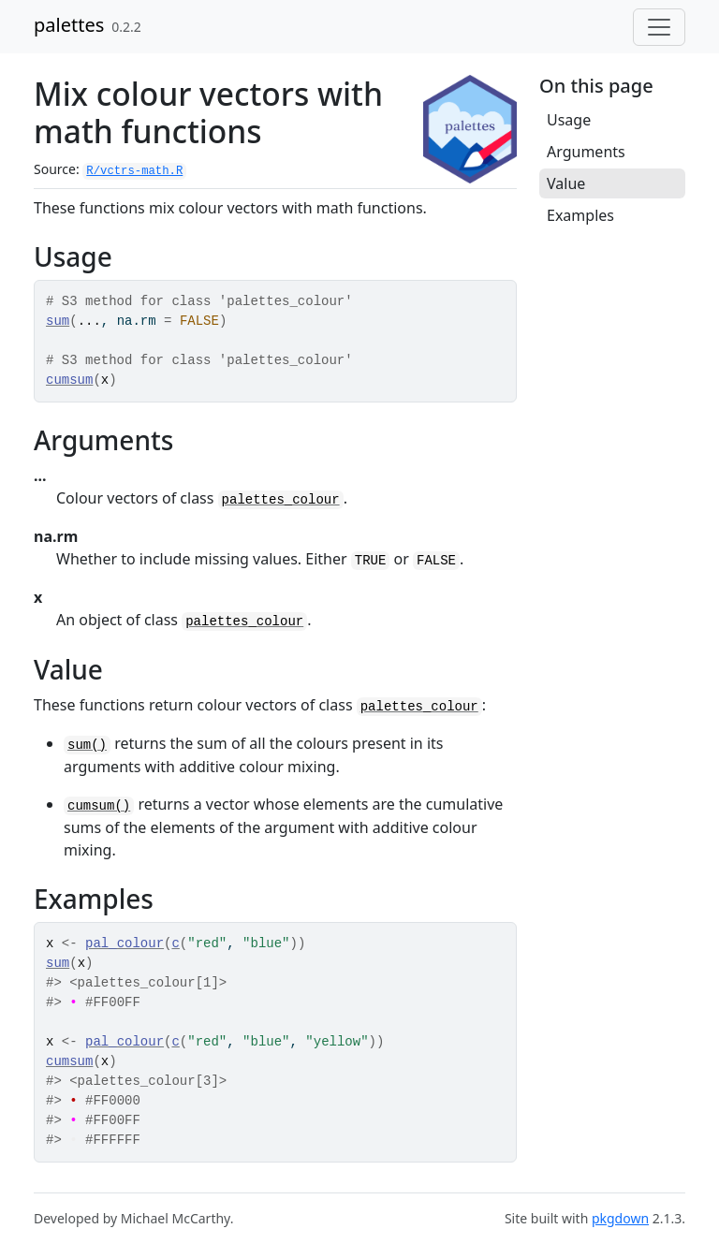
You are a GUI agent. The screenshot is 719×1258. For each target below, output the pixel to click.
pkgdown (620, 1218)
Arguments (586, 151)
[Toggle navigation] (659, 27)
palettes (69, 24)
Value (566, 183)
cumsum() (98, 805)
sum (57, 321)
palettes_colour (281, 499)
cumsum (69, 380)
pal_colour (124, 943)
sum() (87, 745)
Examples (580, 215)
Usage (569, 120)
